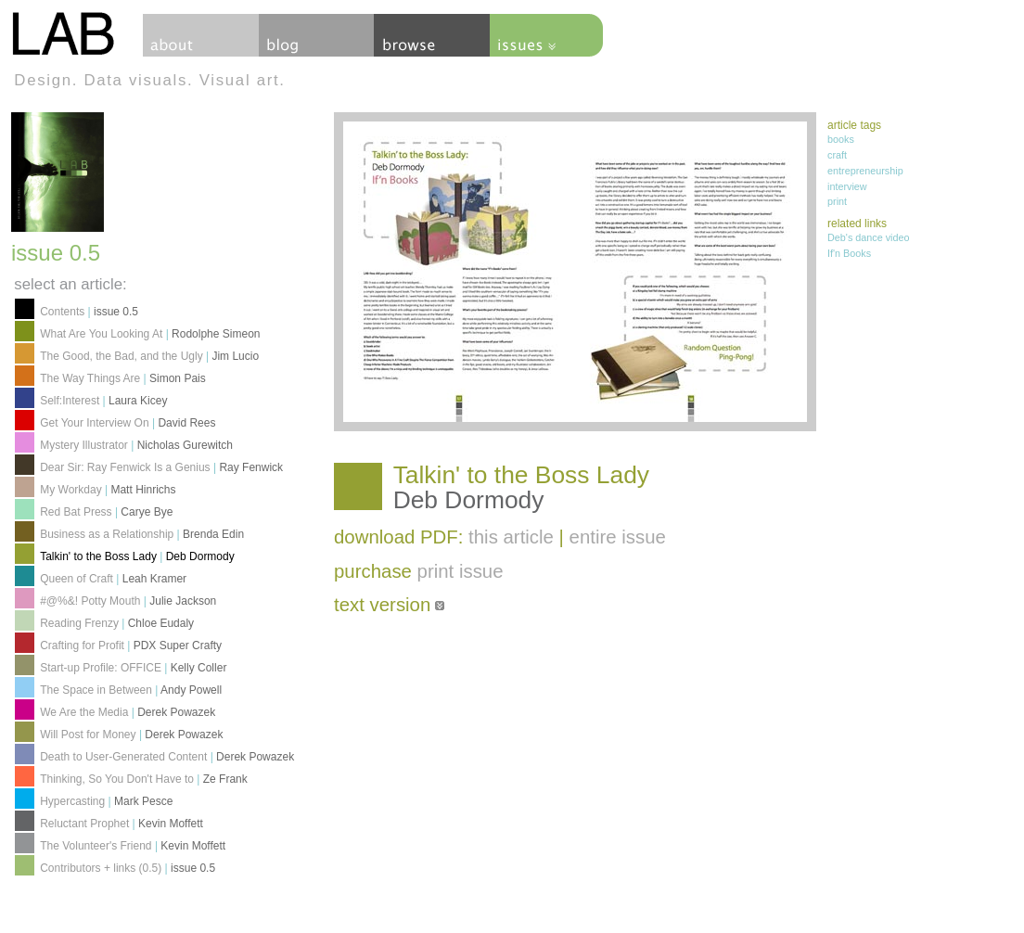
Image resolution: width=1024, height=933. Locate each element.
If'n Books (849, 253)
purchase (419, 571)
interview (847, 186)
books (840, 139)
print (837, 201)
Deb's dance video (868, 237)
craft (837, 154)
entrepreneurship (865, 170)
